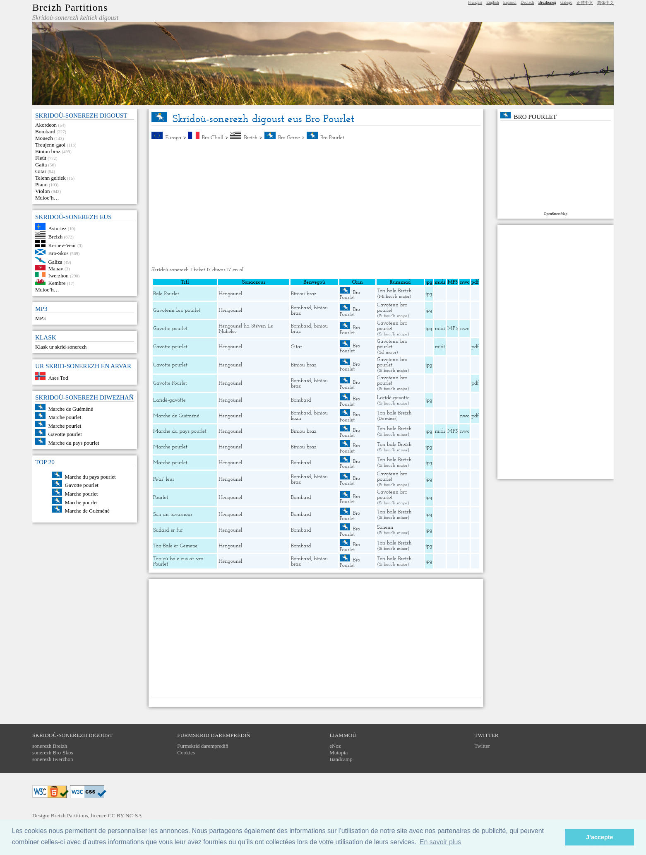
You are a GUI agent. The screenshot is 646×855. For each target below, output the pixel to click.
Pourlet (160, 497)
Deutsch (527, 2)
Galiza (55, 261)
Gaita (41, 164)
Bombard (45, 131)
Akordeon (46, 125)
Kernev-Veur (62, 245)
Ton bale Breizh (394, 291)
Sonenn (385, 527)
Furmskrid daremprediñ (202, 746)
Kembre (57, 283)
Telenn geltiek (50, 178)
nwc (464, 328)
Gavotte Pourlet (170, 383)
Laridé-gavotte (169, 400)
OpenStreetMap (555, 214)
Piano (41, 184)
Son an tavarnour (172, 514)
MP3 (40, 318)
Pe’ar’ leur (163, 479)
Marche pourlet (65, 417)
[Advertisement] (315, 204)
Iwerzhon (58, 275)
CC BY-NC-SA (125, 815)
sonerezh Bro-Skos (52, 752)
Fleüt (40, 158)
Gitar (40, 171)
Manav (55, 268)
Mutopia (338, 752)
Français (475, 2)
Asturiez (57, 228)
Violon (42, 191)
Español (509, 2)
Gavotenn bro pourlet (176, 310)
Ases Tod (58, 378)
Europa (174, 137)
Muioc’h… (47, 198)
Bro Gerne (289, 137)
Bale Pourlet (166, 293)
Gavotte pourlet (65, 434)
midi (440, 328)
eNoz (335, 746)
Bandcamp (341, 759)
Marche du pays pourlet (73, 443)
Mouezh (44, 138)
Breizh (55, 237)
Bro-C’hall (212, 137)
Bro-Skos (58, 253)
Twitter (482, 746)
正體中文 (584, 2)
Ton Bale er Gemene (175, 546)
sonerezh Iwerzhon (52, 759)
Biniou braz (47, 151)
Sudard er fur (168, 530)
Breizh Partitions (70, 7)
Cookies (186, 752)
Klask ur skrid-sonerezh (60, 347)
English (492, 2)
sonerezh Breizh (49, 746)
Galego (566, 2)
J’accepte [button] (599, 837)
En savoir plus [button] (440, 841)
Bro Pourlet (332, 137)
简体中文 (605, 2)
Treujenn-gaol (50, 145)
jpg (428, 293)
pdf (475, 346)
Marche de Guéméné (70, 408)
